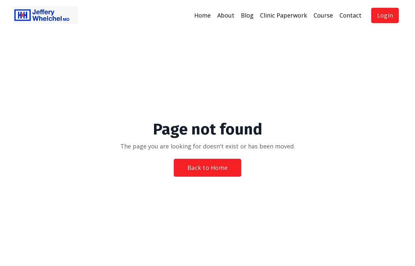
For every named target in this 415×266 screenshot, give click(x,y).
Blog (247, 15)
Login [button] (385, 15)
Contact (350, 15)
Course (323, 15)
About (225, 15)
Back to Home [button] (207, 167)
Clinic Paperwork (283, 15)
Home (202, 15)
